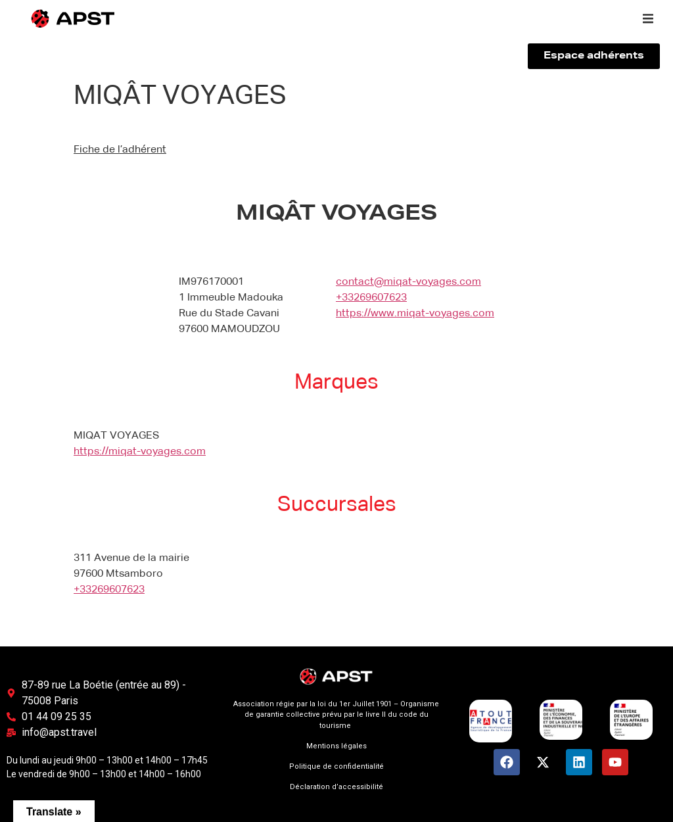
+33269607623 (371, 298)
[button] (648, 18)
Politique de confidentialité (336, 766)
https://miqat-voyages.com (140, 452)
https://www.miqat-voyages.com (415, 313)
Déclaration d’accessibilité (336, 787)
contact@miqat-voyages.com (408, 282)
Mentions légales (336, 746)
